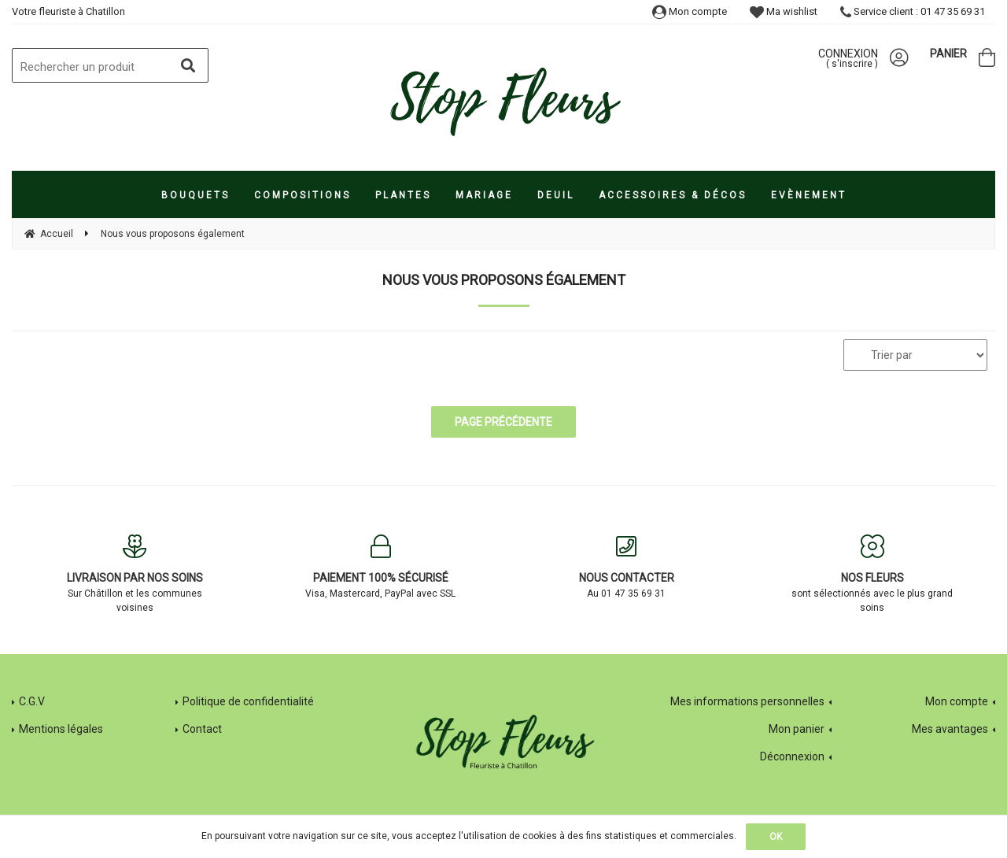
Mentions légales (61, 729)
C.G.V (32, 701)
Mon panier (796, 729)
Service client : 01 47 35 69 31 (912, 11)
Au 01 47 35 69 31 (626, 566)
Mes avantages (950, 729)
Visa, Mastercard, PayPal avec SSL (381, 566)
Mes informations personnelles (747, 701)
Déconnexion (792, 756)
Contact (202, 729)
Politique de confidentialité (248, 701)
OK (775, 836)
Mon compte (689, 11)
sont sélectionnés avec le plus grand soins (873, 573)
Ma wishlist (783, 11)
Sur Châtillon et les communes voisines (135, 573)
